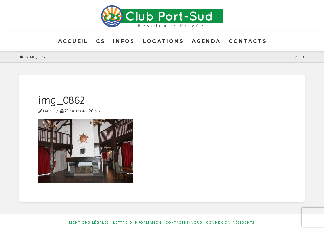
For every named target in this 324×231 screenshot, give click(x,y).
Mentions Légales (89, 222)
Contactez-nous (184, 222)
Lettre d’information (137, 222)
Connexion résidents (230, 222)
